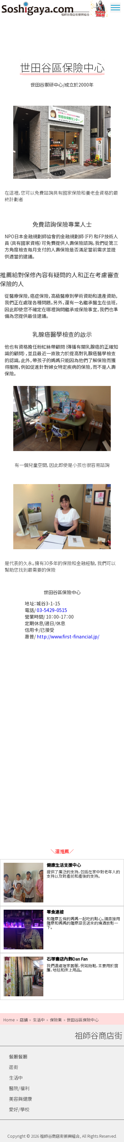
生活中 (16, 1077)
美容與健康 (20, 1098)
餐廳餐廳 (18, 1056)
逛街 (13, 1067)
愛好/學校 (19, 1109)
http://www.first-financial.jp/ (68, 636)
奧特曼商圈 (99, 10)
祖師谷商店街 (45, 10)
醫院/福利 (19, 1088)
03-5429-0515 (52, 610)
